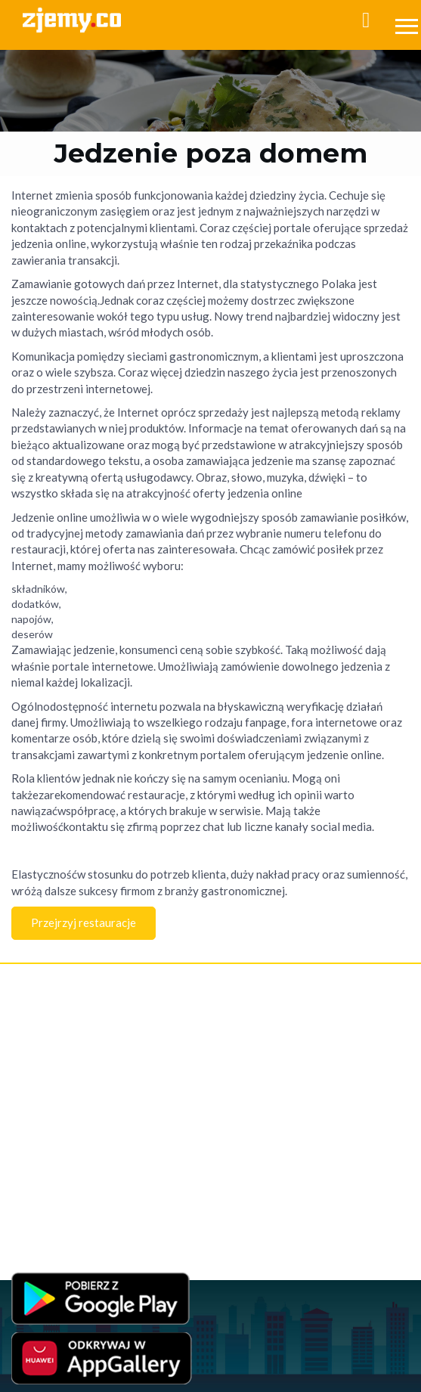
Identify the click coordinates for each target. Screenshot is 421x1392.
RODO (169, 1068)
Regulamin (32, 1037)
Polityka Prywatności (52, 1053)
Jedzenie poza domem (57, 1178)
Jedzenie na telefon (51, 1148)
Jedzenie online (43, 1118)
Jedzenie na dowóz (49, 1163)
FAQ (20, 1022)
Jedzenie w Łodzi (46, 1193)
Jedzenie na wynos (49, 1133)
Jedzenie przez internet (59, 1102)
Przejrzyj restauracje (83, 922)
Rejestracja (34, 991)
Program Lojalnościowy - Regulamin (82, 1068)
